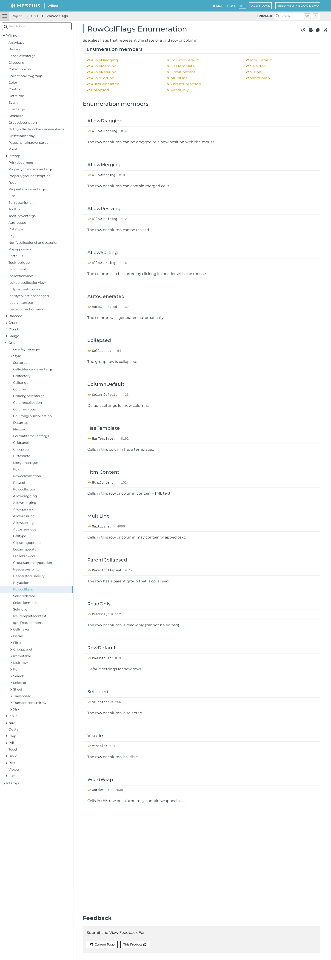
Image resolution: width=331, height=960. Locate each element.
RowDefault (261, 60)
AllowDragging (104, 60)
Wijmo (17, 16)
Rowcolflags (57, 16)
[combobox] (37, 26)
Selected (258, 66)
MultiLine (179, 78)
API (242, 6)
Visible (256, 72)
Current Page (102, 944)
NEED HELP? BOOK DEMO (298, 5)
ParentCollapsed (186, 84)
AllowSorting (102, 78)
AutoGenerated (105, 84)
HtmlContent (183, 72)
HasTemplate (183, 66)
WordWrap (260, 78)
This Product (135, 944)
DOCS (231, 6)
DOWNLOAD (260, 5)
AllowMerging (104, 66)
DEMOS (217, 6)
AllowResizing (104, 72)
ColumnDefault (185, 60)
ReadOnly (180, 90)
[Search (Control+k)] (297, 16)
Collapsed (100, 90)
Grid (34, 16)
